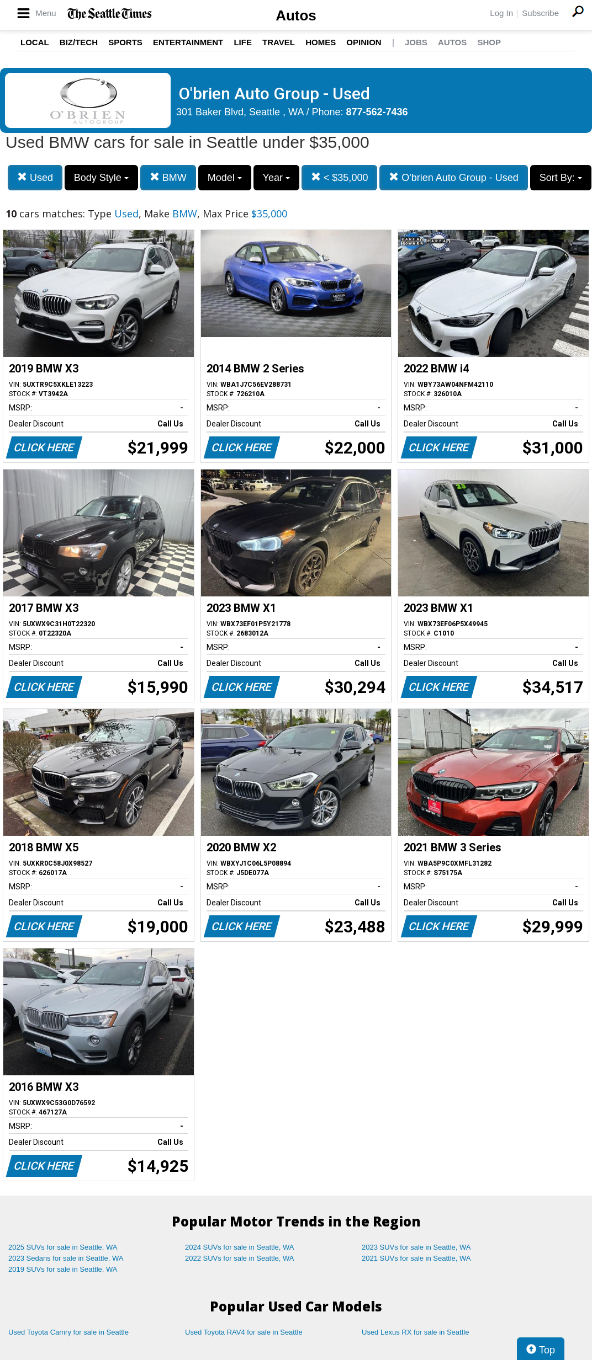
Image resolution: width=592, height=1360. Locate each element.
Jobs (416, 42)
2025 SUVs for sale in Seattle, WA (63, 1247)
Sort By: (561, 177)
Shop (489, 42)
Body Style (101, 177)
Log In (501, 13)
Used (35, 177)
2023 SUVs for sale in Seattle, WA (416, 1247)
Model (225, 177)
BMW (168, 177)
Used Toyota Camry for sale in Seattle (68, 1332)
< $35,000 (339, 177)
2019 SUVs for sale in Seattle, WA (63, 1269)
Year (276, 177)
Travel (278, 42)
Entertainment (188, 42)
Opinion (363, 42)
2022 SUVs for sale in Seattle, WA (239, 1258)
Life (243, 42)
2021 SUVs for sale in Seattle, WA (416, 1258)
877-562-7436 (377, 112)
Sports (125, 42)
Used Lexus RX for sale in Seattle (415, 1332)
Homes (320, 42)
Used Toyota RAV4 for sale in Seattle (244, 1332)
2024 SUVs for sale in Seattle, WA (239, 1247)
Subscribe (540, 13)
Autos (296, 15)
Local (34, 42)
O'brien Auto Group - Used (454, 177)
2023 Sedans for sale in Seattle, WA (65, 1258)
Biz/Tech (79, 42)
